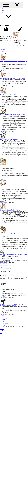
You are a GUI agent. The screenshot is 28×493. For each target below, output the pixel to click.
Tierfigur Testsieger (3, 49)
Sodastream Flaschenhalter (5, 323)
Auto (2, 8)
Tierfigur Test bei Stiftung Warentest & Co (5, 48)
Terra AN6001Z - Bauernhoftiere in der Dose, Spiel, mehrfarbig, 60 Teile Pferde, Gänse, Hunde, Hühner (12, 78)
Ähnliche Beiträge (3, 51)
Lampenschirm (3, 325)
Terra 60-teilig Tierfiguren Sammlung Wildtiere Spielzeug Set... (20, 39)
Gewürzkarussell (4, 320)
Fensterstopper (3, 319)
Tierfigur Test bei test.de (8, 265)
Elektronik (3, 10)
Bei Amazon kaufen (15, 45)
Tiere (2, 12)
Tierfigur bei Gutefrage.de (8, 267)
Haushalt (1, 328)
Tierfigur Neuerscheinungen (4, 50)
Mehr (8, 18)
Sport (2, 11)
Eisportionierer (3, 321)
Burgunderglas (3, 324)
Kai (26, 31)
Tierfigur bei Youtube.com (8, 268)
